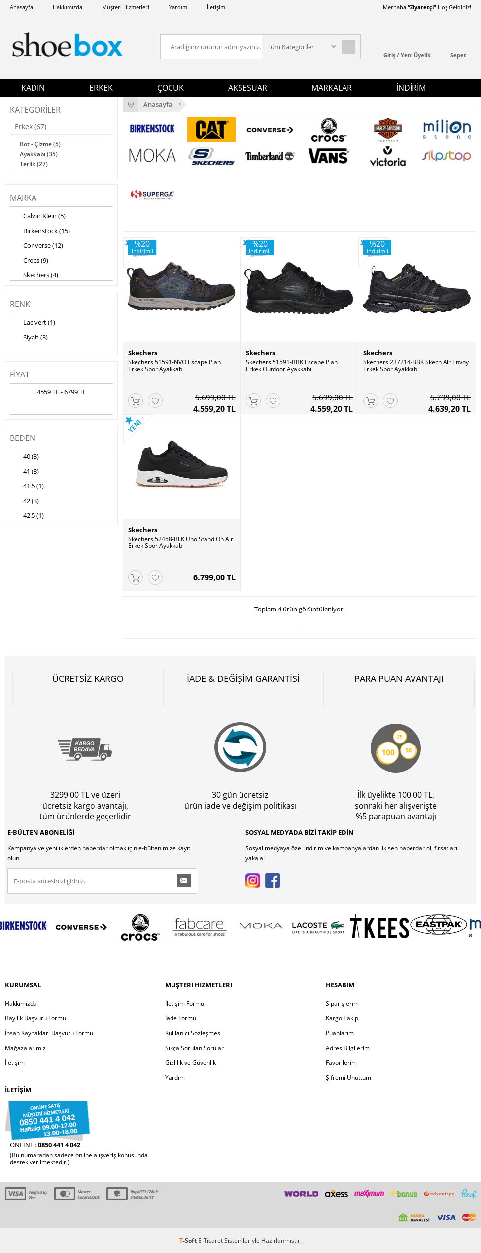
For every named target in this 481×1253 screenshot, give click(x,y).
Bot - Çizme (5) (40, 144)
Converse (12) (36, 246)
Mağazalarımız (25, 1048)
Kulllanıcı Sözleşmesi (193, 1033)
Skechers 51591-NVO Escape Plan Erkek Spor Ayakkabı (174, 366)
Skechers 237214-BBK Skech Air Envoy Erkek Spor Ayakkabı (416, 366)
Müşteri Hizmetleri (125, 7)
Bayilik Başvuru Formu (35, 1018)
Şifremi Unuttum (348, 1077)
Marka (23, 197)
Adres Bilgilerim (348, 1048)
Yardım (178, 7)
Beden (22, 438)
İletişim (216, 7)
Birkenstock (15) (40, 232)
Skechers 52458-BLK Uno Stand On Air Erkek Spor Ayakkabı (180, 542)
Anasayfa (21, 7)
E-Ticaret (210, 1240)
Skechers (142, 352)
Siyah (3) (29, 338)
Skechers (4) (34, 276)
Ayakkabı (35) (39, 154)
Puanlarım (340, 1033)
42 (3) (24, 502)
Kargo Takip (342, 1018)
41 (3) (24, 472)
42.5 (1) (27, 516)
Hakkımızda (67, 7)
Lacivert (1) (32, 323)
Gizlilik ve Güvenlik (190, 1062)
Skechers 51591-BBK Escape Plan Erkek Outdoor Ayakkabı (292, 366)
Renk (20, 304)
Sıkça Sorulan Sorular (194, 1048)
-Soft (188, 1240)
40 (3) (24, 457)
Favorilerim (341, 1062)
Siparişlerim (342, 1003)
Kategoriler (35, 109)
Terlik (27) (34, 164)
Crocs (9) (29, 261)
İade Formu (180, 1018)
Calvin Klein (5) (38, 217)
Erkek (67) (30, 126)
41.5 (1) (27, 487)
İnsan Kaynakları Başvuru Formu (49, 1033)
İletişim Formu (184, 1003)
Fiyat (20, 374)
